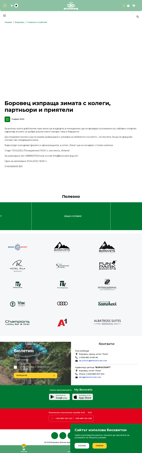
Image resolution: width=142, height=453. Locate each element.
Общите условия (97, 437)
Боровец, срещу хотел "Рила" (93, 340)
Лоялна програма (67, 202)
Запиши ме (35, 361)
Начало (8, 22)
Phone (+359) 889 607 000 (91, 359)
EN (5, 5)
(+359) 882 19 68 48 (88, 343)
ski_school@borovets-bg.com (93, 346)
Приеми (99, 446)
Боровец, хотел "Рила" (90, 356)
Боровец (19, 22)
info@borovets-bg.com (90, 363)
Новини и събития (37, 22)
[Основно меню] (4, 16)
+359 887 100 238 (83, 418)
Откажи (82, 446)
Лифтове (23, 448)
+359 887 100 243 (63, 418)
